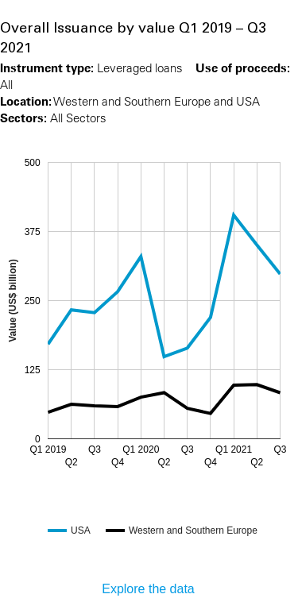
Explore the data (148, 589)
